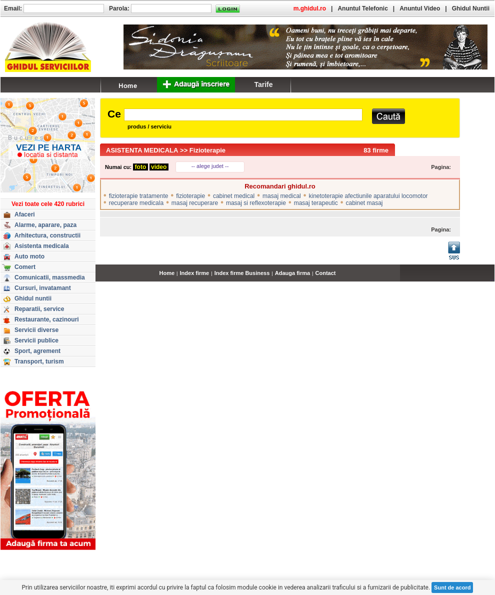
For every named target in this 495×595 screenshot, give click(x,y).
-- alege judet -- (210, 166)
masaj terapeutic (316, 203)
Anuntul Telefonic (363, 8)
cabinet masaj (364, 203)
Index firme (195, 273)
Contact (326, 273)
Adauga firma (292, 273)
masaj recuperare (195, 203)
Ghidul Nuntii (471, 8)
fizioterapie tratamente (138, 196)
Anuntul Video (420, 8)
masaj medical (281, 196)
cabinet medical (233, 196)
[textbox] (243, 114)
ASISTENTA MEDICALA (142, 150)
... (492, 279)
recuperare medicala (136, 203)
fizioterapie (190, 196)
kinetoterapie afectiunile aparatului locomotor (368, 196)
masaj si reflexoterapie (256, 203)
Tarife (263, 84)
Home (167, 273)
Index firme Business (242, 273)
